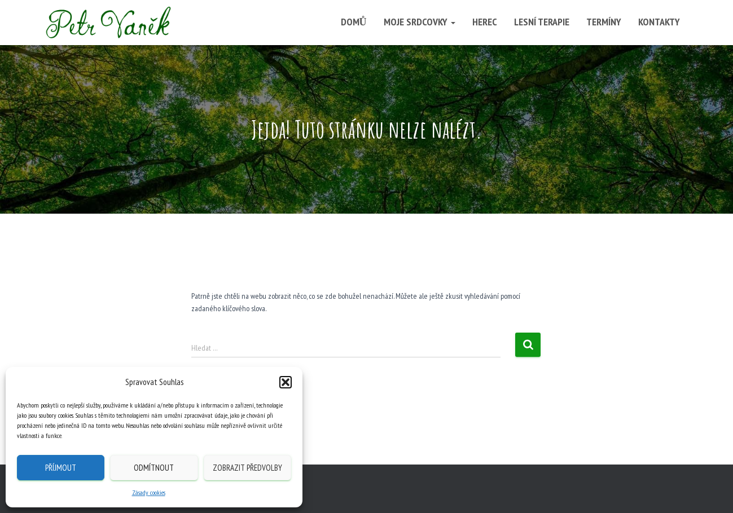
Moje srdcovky (419, 21)
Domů (354, 21)
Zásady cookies (148, 492)
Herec (484, 21)
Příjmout (60, 467)
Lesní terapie (541, 21)
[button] (285, 382)
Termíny (603, 21)
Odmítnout (154, 467)
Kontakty (659, 21)
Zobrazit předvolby (247, 467)
